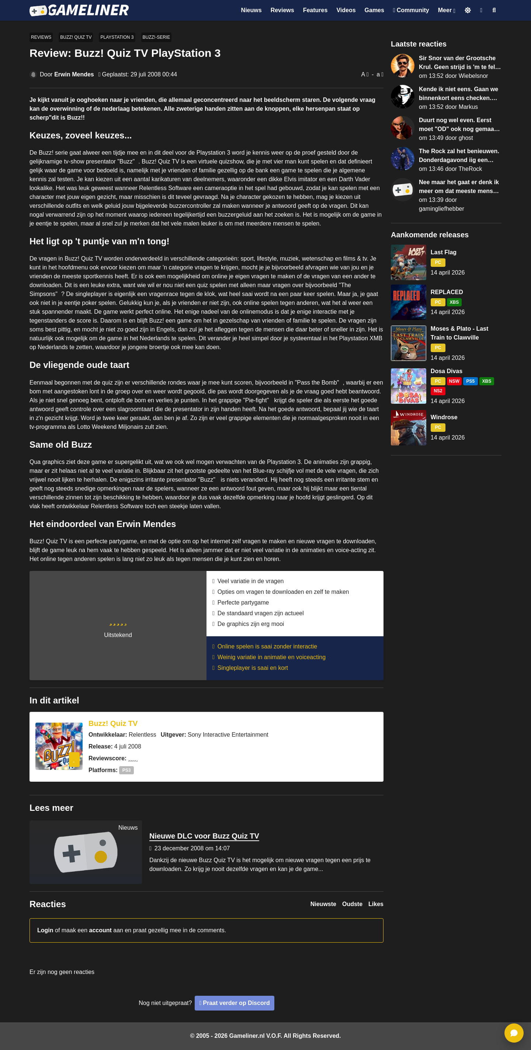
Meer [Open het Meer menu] (445, 10)
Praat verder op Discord (236, 1003)
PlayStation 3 (116, 37)
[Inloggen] (481, 10)
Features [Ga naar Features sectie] (315, 10)
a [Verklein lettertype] (378, 74)
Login (45, 930)
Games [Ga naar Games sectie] (374, 10)
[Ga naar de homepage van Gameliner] (79, 10)
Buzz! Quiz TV (75, 37)
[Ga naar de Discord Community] (411, 10)
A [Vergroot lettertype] (363, 74)
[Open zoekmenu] (494, 10)
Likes (376, 904)
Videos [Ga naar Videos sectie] (345, 10)
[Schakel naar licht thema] (467, 10)
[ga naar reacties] (514, 1033)
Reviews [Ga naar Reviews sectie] (282, 10)
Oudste (352, 904)
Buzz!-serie (156, 37)
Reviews (41, 37)
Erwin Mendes (74, 74)
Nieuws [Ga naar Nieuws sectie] (251, 10)
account (100, 930)
